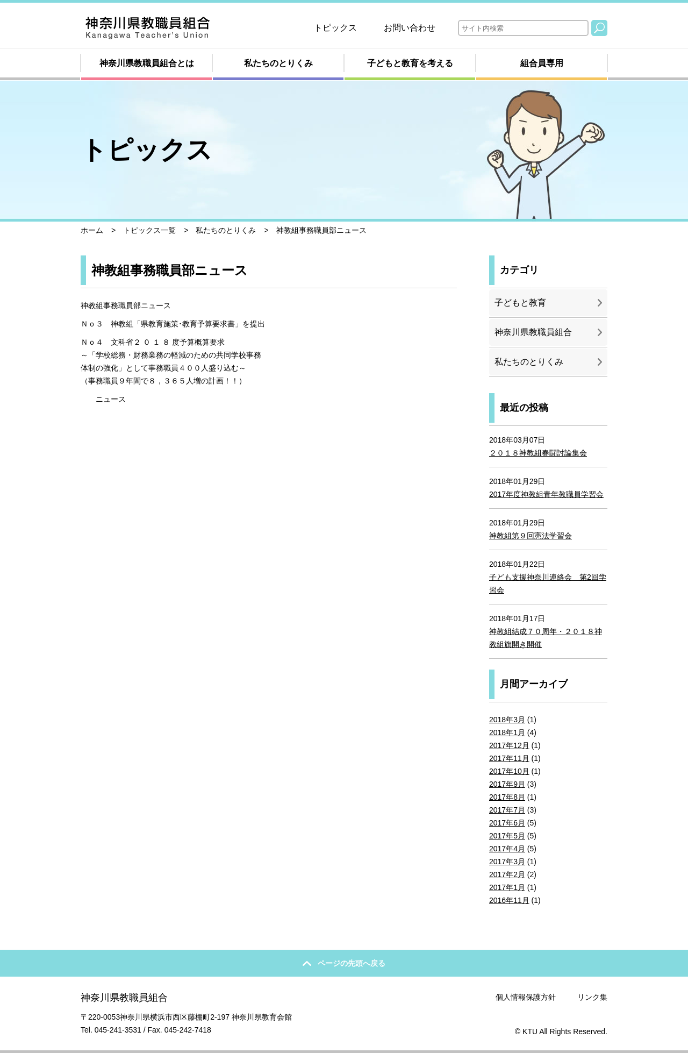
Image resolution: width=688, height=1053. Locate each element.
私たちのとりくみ (278, 63)
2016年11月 (509, 900)
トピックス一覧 (149, 230)
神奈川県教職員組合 (533, 332)
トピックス (335, 27)
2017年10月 (509, 771)
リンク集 (592, 997)
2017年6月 (507, 823)
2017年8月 (507, 797)
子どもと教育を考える (410, 63)
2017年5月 (507, 835)
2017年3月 (507, 861)
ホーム (92, 230)
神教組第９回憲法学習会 (530, 535)
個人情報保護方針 (526, 997)
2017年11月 (509, 758)
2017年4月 (507, 848)
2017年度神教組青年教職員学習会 (546, 494)
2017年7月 (507, 810)
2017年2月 (507, 874)
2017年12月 (509, 745)
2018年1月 (507, 732)
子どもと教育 (520, 302)
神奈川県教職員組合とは (146, 63)
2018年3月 (507, 719)
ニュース (111, 399)
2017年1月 (507, 887)
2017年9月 (507, 784)
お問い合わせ (409, 27)
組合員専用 (541, 63)
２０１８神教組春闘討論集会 (538, 453)
